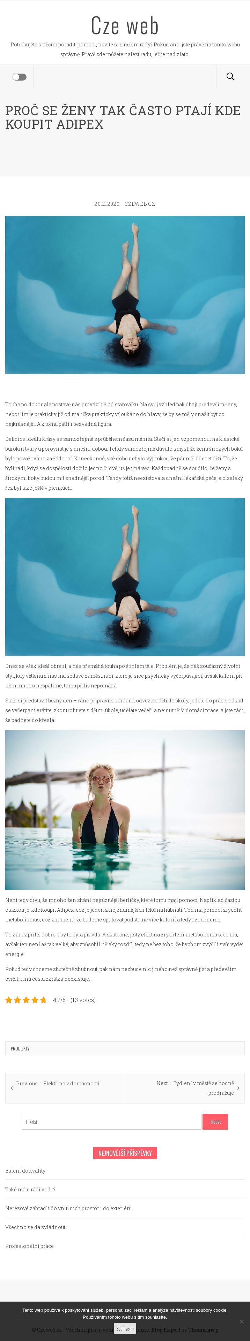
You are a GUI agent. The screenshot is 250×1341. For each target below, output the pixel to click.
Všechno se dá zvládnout (35, 1227)
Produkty (20, 1048)
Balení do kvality (25, 1170)
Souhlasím (125, 1328)
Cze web (125, 24)
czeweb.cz (139, 204)
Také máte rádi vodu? (30, 1189)
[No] (241, 1321)
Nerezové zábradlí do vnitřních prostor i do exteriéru (68, 1208)
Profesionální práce (29, 1246)
